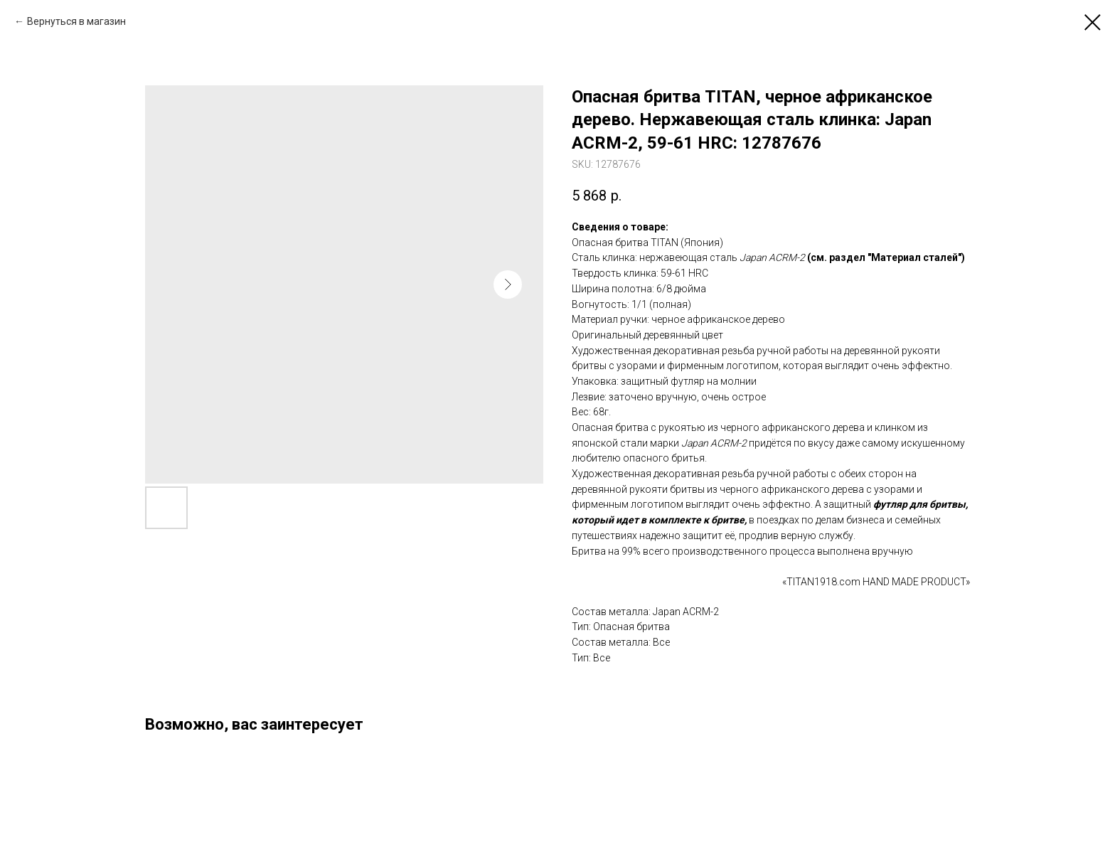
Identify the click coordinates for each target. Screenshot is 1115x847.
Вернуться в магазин (76, 21)
